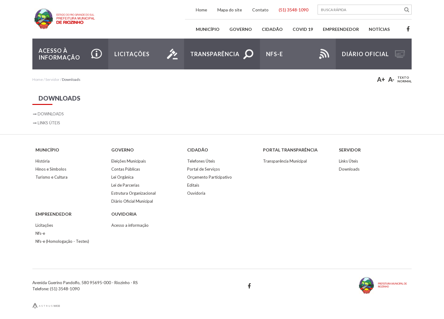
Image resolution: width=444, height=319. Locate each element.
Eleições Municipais (128, 161)
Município (208, 29)
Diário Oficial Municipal (132, 201)
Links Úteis (49, 122)
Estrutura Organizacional (133, 193)
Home (201, 9)
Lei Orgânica (122, 177)
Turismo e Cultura (51, 177)
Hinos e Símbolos (50, 169)
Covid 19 (303, 29)
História (42, 161)
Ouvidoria (196, 193)
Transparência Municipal (285, 161)
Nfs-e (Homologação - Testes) (62, 241)
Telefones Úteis (201, 161)
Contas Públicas (125, 169)
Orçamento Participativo (209, 177)
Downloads (71, 79)
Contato (260, 9)
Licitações (44, 225)
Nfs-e (40, 233)
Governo (240, 29)
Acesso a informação (130, 225)
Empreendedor (341, 29)
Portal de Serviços (203, 169)
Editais (193, 185)
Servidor (52, 79)
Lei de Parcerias (125, 185)
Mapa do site (229, 9)
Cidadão (272, 29)
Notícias (379, 29)
